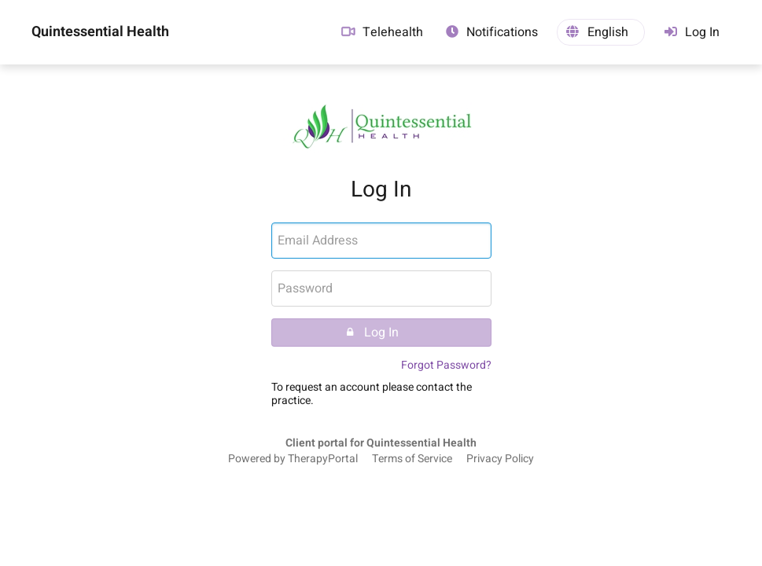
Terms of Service (412, 459)
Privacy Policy (500, 459)
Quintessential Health (100, 32)
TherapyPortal (323, 459)
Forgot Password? (446, 365)
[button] (601, 32)
